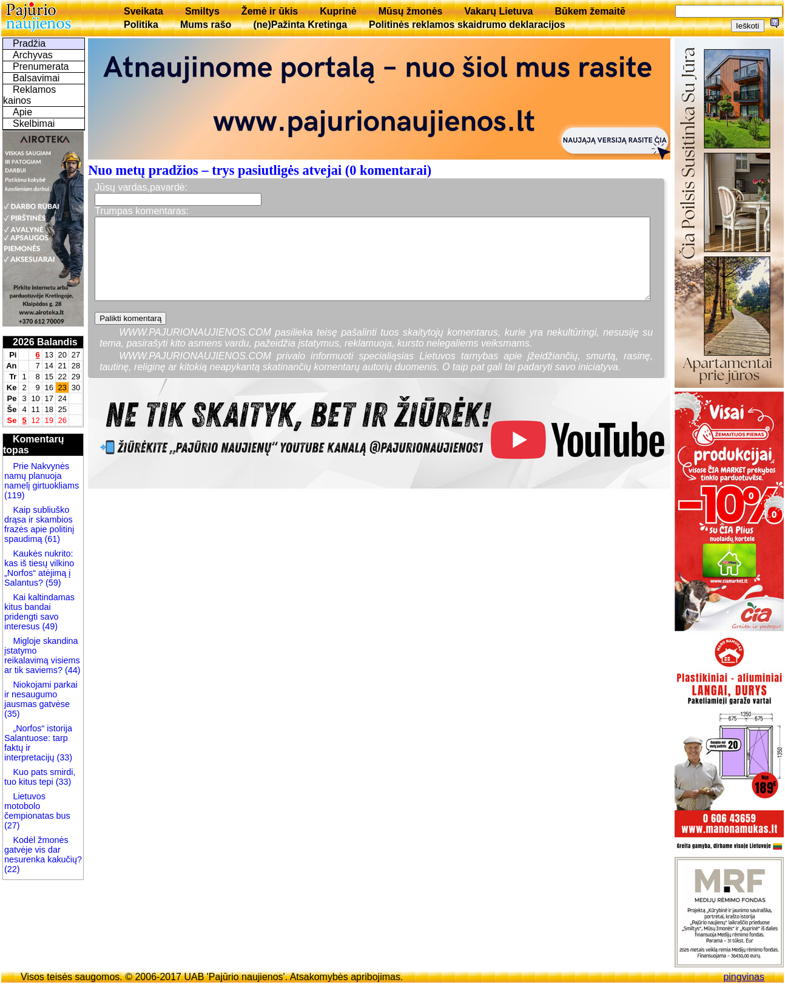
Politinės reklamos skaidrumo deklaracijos (467, 24)
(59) (52, 582)
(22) (12, 869)
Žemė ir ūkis (269, 11)
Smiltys (202, 11)
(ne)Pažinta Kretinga (300, 24)
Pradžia (29, 43)
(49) (48, 626)
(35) (12, 714)
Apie (22, 112)
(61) (51, 539)
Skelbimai (34, 123)
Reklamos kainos (29, 95)
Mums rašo (205, 24)
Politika (141, 24)
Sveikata (143, 11)
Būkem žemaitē (589, 11)
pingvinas (743, 977)
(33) (64, 757)
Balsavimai (36, 78)
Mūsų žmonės (411, 11)
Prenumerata (41, 66)
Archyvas (33, 55)
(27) (12, 825)
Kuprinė (338, 11)
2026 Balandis (45, 342)
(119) (14, 495)
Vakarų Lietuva (498, 11)
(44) (71, 670)
